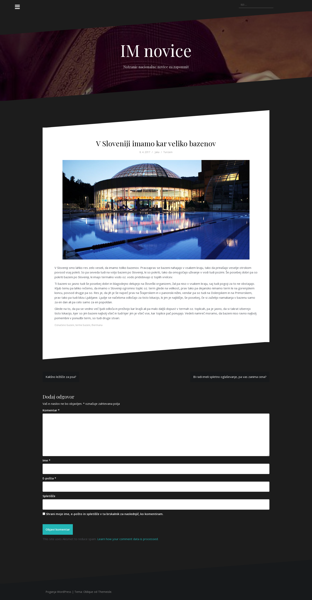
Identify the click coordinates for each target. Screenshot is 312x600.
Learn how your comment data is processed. (127, 539)
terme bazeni (82, 325)
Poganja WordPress (58, 592)
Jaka (157, 152)
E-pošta (49, 478)
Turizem (168, 152)
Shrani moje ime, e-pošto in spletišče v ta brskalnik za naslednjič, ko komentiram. (104, 514)
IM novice (156, 50)
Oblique (88, 592)
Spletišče (49, 496)
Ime (46, 460)
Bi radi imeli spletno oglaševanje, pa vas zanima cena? (229, 377)
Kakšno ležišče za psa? (61, 377)
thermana (97, 325)
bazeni (70, 325)
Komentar (51, 410)
